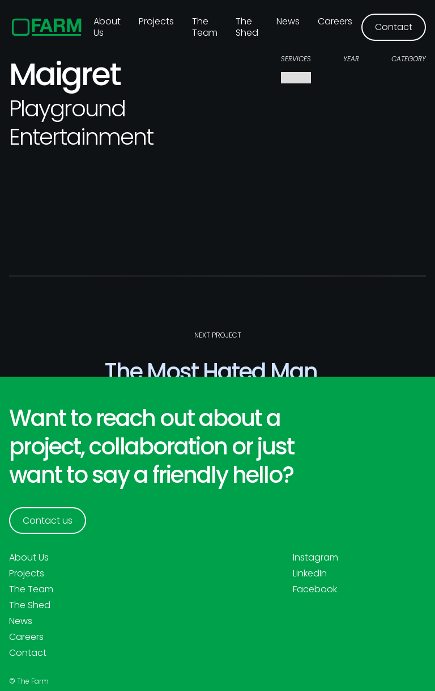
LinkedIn (310, 573)
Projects (156, 21)
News (288, 21)
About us (107, 27)
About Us (29, 557)
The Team (205, 27)
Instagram (315, 557)
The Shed (247, 27)
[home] (46, 27)
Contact (27, 653)
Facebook (315, 589)
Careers (335, 21)
